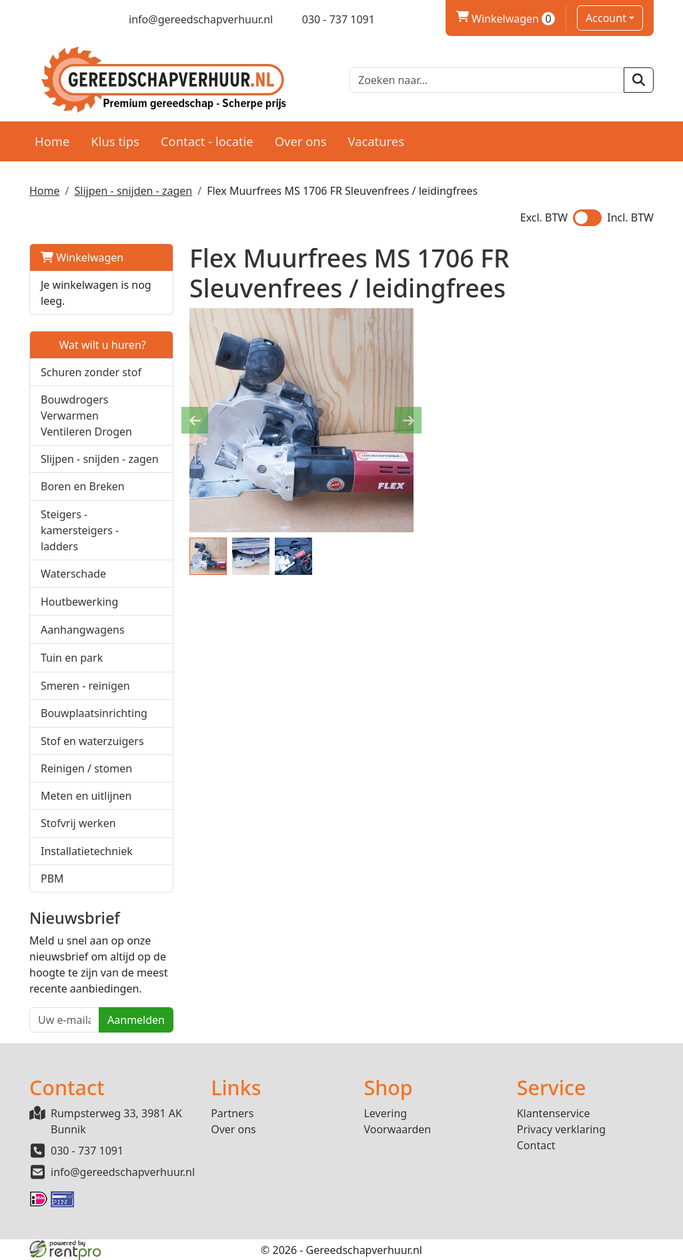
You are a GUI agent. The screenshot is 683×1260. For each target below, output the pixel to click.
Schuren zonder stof (91, 372)
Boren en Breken (83, 486)
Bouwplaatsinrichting (94, 713)
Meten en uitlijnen (86, 795)
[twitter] (59, 19)
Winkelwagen (82, 257)
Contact (536, 1145)
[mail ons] (192, 19)
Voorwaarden (397, 1129)
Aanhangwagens (83, 629)
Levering (385, 1113)
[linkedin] (82, 19)
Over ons (301, 141)
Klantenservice (553, 1113)
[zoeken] (639, 80)
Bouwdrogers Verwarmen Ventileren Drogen (86, 415)
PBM (52, 878)
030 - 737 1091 (87, 1150)
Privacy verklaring (561, 1129)
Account (606, 18)
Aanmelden (136, 1020)
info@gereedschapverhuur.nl (123, 1172)
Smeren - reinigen (85, 685)
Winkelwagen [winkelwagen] (505, 18)
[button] (155, 415)
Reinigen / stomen (86, 768)
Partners (232, 1113)
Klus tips (115, 141)
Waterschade (73, 573)
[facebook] (35, 19)
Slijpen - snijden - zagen (133, 190)
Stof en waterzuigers (92, 741)
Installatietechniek (87, 851)
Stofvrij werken (78, 823)
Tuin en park (72, 657)
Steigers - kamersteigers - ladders (80, 530)
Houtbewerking (79, 601)
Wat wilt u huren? (93, 345)
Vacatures (376, 141)
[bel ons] (329, 19)
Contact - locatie (207, 141)
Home (52, 141)
